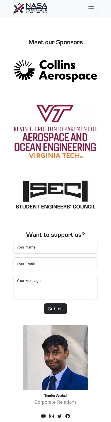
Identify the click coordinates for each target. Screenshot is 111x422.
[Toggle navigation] (91, 8)
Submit (55, 309)
